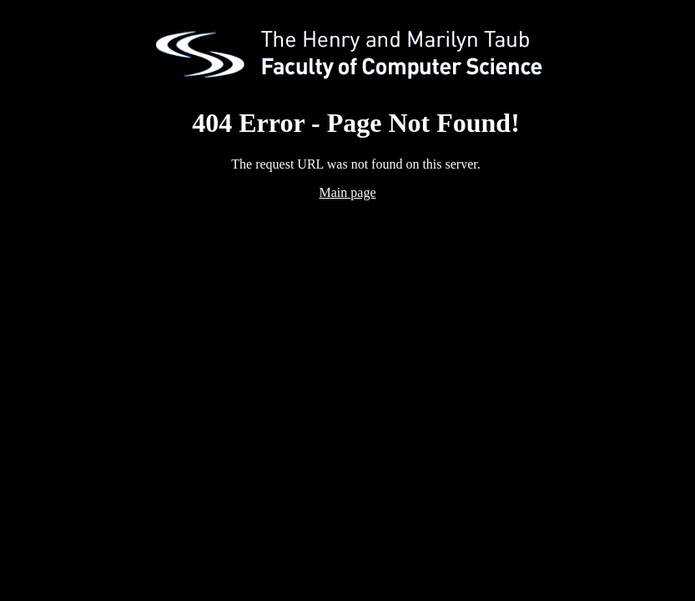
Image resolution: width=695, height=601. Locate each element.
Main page (348, 192)
